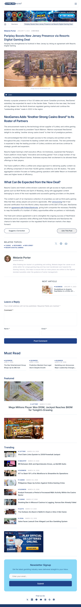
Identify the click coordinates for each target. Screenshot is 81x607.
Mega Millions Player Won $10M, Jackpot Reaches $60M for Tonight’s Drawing (40, 408)
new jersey (28, 245)
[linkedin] (32, 599)
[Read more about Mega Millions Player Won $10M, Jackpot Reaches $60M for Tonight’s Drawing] (40, 391)
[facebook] (36, 599)
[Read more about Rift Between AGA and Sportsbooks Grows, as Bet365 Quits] (10, 463)
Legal (21, 518)
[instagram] (45, 599)
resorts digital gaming (14, 247)
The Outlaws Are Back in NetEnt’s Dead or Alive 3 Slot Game (42, 512)
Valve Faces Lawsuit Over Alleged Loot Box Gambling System (42, 521)
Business (58, 286)
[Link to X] (56, 243)
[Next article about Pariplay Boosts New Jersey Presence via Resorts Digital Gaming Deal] (47, 290)
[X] (27, 599)
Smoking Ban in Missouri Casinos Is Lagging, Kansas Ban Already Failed (47, 502)
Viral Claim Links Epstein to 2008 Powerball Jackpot (39, 454)
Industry (22, 461)
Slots (21, 509)
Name (7, 329)
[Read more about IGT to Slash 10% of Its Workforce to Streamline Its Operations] (10, 473)
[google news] (49, 599)
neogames (18, 245)
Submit (40, 584)
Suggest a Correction (17, 231)
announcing (57, 202)
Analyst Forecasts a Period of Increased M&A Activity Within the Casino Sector (47, 493)
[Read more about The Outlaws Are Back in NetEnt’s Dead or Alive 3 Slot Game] (10, 511)
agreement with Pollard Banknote (24, 207)
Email (44, 329)
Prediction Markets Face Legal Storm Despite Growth (40, 366)
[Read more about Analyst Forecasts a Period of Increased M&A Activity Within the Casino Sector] (10, 492)
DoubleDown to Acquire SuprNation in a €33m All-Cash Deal (63, 290)
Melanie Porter (10, 31)
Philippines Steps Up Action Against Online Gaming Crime (41, 483)
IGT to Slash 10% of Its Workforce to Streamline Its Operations (43, 473)
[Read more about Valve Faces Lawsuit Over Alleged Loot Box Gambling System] (10, 521)
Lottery (35, 404)
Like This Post (67, 231)
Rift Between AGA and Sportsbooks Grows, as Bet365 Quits (42, 464)
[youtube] (41, 599)
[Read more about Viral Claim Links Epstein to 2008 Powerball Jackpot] (10, 454)
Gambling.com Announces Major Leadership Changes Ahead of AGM (64, 366)
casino (8, 245)
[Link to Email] (66, 243)
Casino (22, 480)
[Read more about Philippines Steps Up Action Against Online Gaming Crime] (10, 482)
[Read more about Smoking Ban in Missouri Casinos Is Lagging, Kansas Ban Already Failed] (10, 502)
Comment (8, 310)
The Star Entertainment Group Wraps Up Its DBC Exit (15, 366)
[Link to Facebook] (61, 243)
